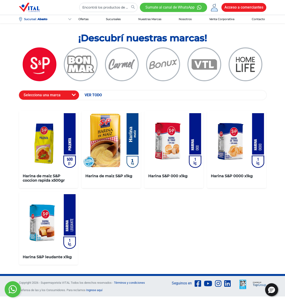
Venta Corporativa (221, 19)
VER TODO (93, 95)
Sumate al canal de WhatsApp (170, 7)
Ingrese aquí (94, 290)
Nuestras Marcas (149, 19)
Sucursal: (30, 19)
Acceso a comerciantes (243, 7)
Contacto (258, 19)
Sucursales (113, 19)
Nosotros (185, 19)
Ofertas (83, 19)
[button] (271, 289)
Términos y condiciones (129, 282)
